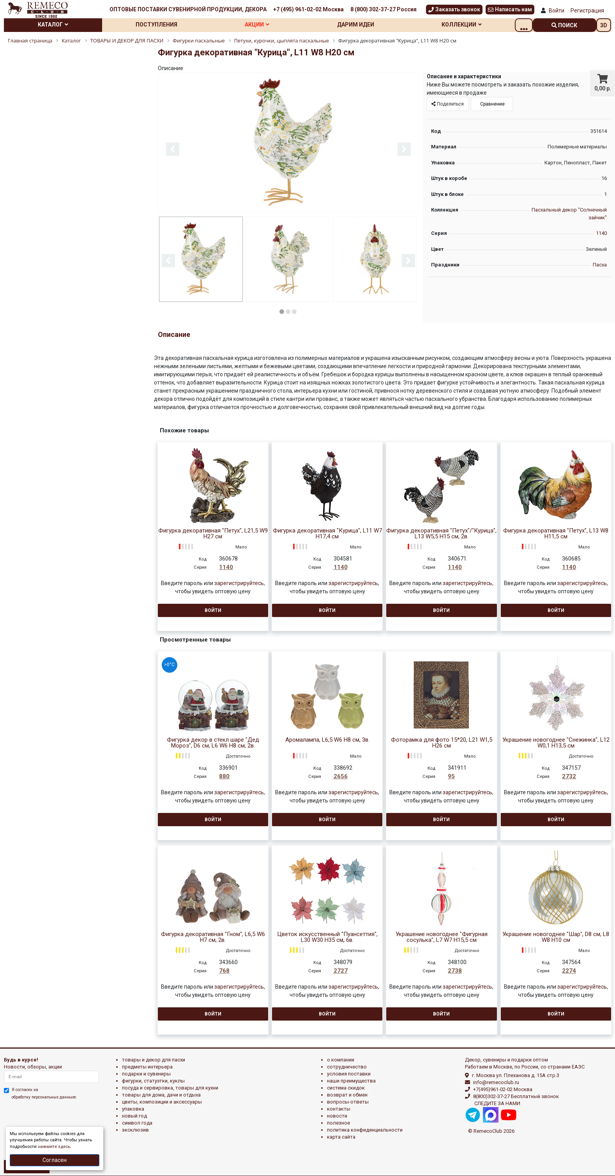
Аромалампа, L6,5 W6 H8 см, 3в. (327, 739)
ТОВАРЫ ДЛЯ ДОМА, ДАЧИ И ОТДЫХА (161, 1094)
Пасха (600, 265)
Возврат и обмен (347, 1094)
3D (603, 25)
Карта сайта (341, 1136)
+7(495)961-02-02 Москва (502, 1088)
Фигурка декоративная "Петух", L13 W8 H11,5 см (555, 533)
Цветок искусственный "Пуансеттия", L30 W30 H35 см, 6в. (327, 936)
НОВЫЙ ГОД (134, 1115)
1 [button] (281, 311)
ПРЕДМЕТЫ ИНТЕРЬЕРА (147, 1066)
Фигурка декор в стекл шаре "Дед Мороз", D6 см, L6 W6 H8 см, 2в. (213, 742)
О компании (340, 1059)
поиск (565, 25)
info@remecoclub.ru (496, 1081)
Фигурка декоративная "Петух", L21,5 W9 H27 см (213, 533)
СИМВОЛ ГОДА (137, 1122)
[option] (288, 143)
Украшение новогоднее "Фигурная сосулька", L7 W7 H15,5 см (442, 936)
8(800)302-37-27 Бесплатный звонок (516, 1095)
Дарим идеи (368, 24)
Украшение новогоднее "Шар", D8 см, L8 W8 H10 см (555, 936)
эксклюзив (135, 1129)
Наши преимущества (351, 1080)
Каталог (55, 24)
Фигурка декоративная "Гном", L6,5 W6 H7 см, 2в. (213, 936)
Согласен (54, 1160)
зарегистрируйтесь (239, 582)
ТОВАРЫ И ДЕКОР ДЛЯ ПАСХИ (153, 1059)
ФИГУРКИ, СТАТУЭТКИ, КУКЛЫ (153, 1080)
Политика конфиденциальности (365, 1129)
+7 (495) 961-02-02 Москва (308, 9)
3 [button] (294, 311)
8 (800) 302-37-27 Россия (383, 9)
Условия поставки (349, 1073)
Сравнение (492, 104)
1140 (601, 233)
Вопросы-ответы (348, 1101)
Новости (337, 1115)
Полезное (338, 1122)
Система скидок (346, 1087)
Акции (266, 24)
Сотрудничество (347, 1066)
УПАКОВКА (133, 1108)
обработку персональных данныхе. (44, 1096)
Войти (556, 10)
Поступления (162, 24)
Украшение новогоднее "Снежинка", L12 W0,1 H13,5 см (556, 742)
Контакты (338, 1108)
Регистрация (587, 10)
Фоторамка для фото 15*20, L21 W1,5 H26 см (441, 742)
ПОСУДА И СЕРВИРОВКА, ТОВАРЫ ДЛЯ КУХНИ (170, 1087)
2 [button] (288, 311)
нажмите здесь (54, 1146)
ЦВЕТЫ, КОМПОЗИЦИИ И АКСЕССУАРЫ (162, 1101)
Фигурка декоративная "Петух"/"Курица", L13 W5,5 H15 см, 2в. (441, 533)
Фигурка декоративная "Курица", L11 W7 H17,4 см (327, 533)
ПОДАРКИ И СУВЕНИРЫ (146, 1073)
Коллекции (478, 24)
